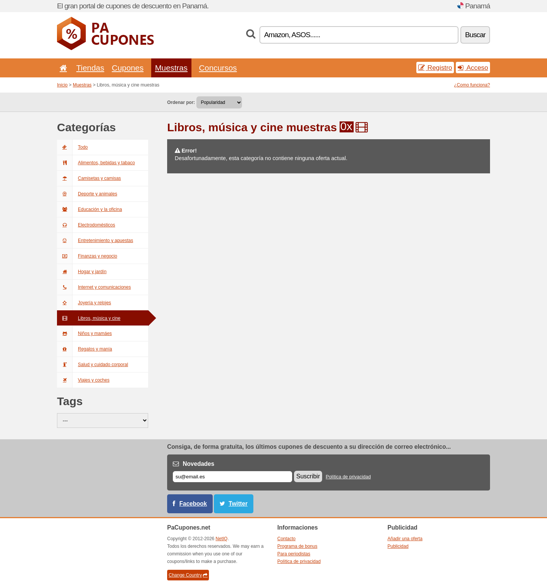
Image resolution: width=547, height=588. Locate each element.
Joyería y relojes (84, 302)
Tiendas (90, 67)
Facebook (193, 503)
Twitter (238, 503)
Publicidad (397, 546)
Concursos (218, 67)
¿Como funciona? (472, 85)
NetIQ (222, 538)
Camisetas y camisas (89, 178)
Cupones (128, 67)
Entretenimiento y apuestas (95, 240)
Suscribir (308, 476)
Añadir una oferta (404, 538)
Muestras (171, 67)
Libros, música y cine (88, 318)
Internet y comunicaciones (94, 287)
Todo (72, 147)
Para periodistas (293, 554)
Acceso (473, 67)
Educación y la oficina (89, 209)
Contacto (286, 538)
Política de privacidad (348, 477)
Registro (435, 67)
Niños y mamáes (84, 333)
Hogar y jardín (81, 271)
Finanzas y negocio (87, 256)
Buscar (475, 35)
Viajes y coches (83, 380)
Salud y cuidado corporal (92, 364)
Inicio (62, 85)
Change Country (188, 575)
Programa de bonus (297, 546)
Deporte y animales (87, 193)
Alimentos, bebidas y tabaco (96, 162)
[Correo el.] (232, 476)
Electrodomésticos (86, 225)
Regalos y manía (84, 349)
